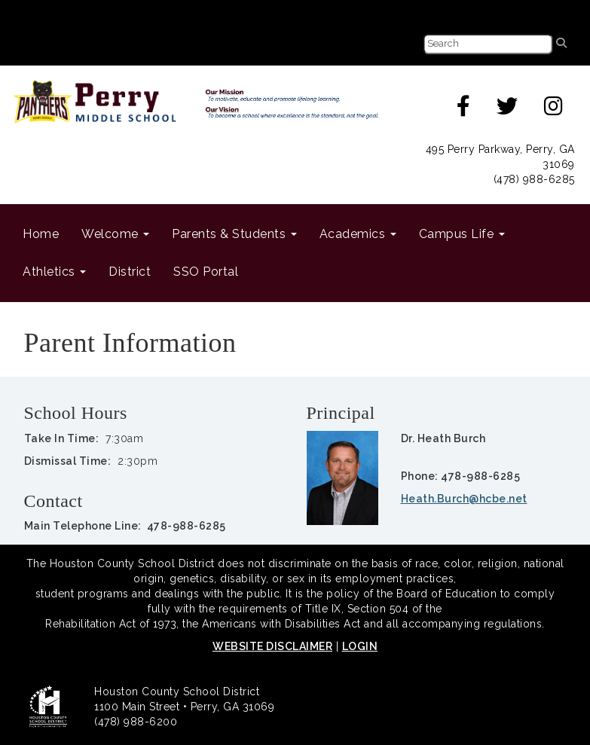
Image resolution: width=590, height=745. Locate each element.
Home (41, 234)
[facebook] (463, 110)
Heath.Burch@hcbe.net (464, 499)
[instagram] (554, 110)
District (130, 271)
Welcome (115, 234)
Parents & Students (234, 234)
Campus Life (462, 234)
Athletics (54, 271)
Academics (357, 234)
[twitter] (507, 110)
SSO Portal (205, 271)
